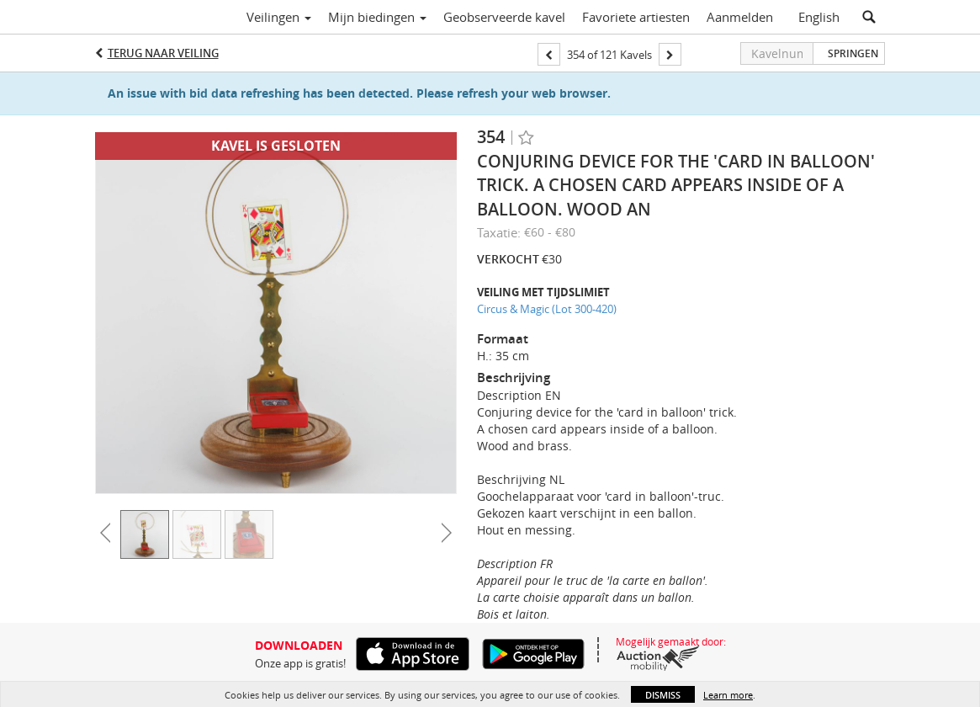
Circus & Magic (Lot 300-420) (547, 308)
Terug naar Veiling (163, 53)
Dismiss (663, 694)
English (819, 16)
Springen (853, 53)
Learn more (728, 694)
